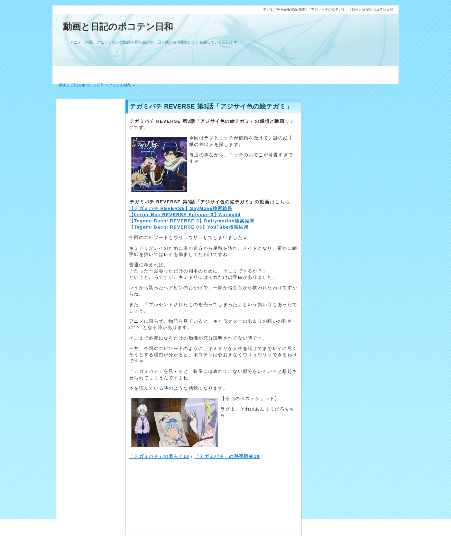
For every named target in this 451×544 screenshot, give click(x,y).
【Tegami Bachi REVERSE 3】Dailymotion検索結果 (192, 220)
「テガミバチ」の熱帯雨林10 (227, 456)
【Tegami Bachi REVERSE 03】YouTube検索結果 (189, 227)
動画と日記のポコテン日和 (118, 26)
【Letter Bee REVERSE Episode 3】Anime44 (185, 214)
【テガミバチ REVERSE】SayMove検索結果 (180, 208)
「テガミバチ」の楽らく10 (159, 456)
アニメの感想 (120, 85)
